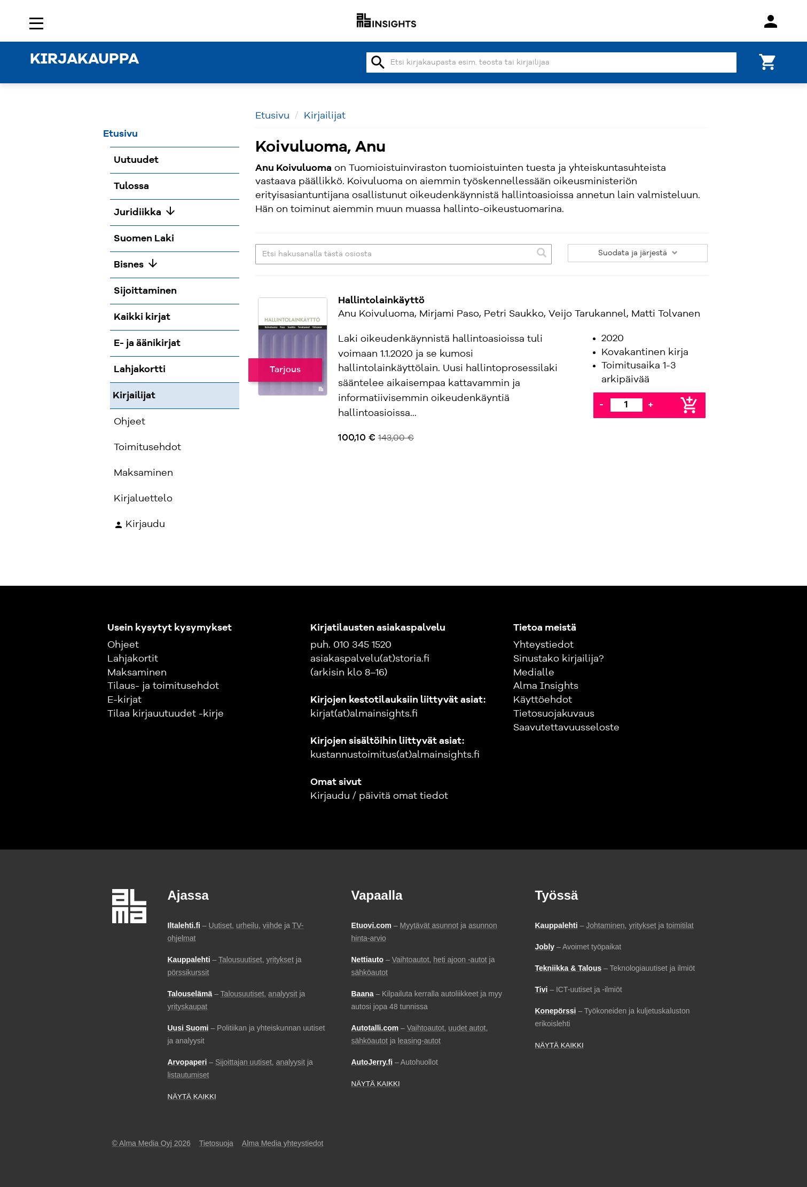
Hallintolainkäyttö (381, 300)
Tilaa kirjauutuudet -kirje (165, 714)
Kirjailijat (325, 116)
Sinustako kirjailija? (558, 659)
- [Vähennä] (601, 405)
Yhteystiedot (543, 645)
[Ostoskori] (768, 61)
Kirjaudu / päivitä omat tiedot (379, 796)
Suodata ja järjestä (638, 253)
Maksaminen (137, 673)
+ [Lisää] (650, 405)
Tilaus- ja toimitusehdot (163, 686)
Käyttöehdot (542, 700)
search (378, 62)
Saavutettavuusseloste (566, 728)
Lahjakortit (132, 659)
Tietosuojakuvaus (553, 714)
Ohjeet (123, 645)
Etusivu (272, 116)
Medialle (533, 673)
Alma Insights (545, 686)
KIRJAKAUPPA (84, 59)
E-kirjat (124, 700)
